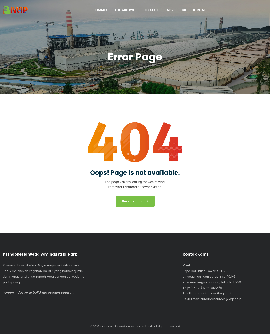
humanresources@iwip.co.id (221, 299)
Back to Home (135, 201)
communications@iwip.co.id (212, 293)
